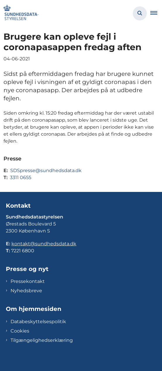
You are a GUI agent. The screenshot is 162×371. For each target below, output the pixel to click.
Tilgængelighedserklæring (42, 340)
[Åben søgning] (140, 13)
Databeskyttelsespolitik (38, 321)
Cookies (20, 331)
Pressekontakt (28, 281)
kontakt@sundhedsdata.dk (43, 243)
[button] (156, 13)
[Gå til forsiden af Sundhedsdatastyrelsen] (19, 13)
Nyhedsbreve (26, 290)
